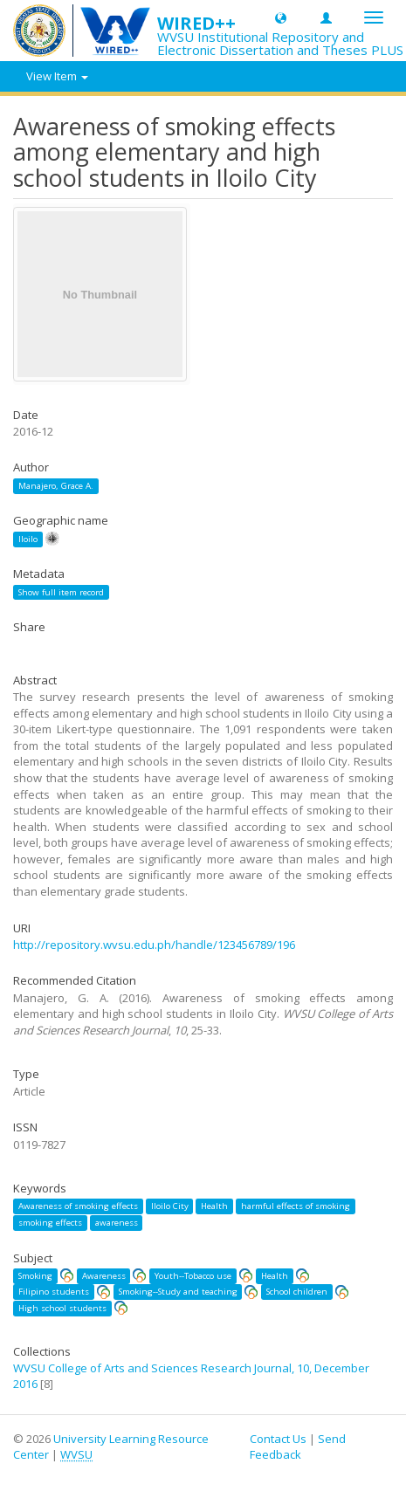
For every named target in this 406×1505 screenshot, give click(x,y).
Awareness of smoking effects (78, 1206)
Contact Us (278, 1439)
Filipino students (53, 1291)
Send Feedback (298, 1447)
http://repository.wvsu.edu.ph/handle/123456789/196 (154, 944)
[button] (280, 17)
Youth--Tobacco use (193, 1276)
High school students (62, 1308)
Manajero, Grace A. (55, 485)
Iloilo (28, 539)
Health (214, 1206)
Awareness (104, 1276)
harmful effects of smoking (295, 1206)
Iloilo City (170, 1206)
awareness (116, 1222)
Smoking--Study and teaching (178, 1291)
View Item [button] (57, 76)
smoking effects (50, 1222)
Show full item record (61, 592)
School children (296, 1291)
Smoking (35, 1276)
